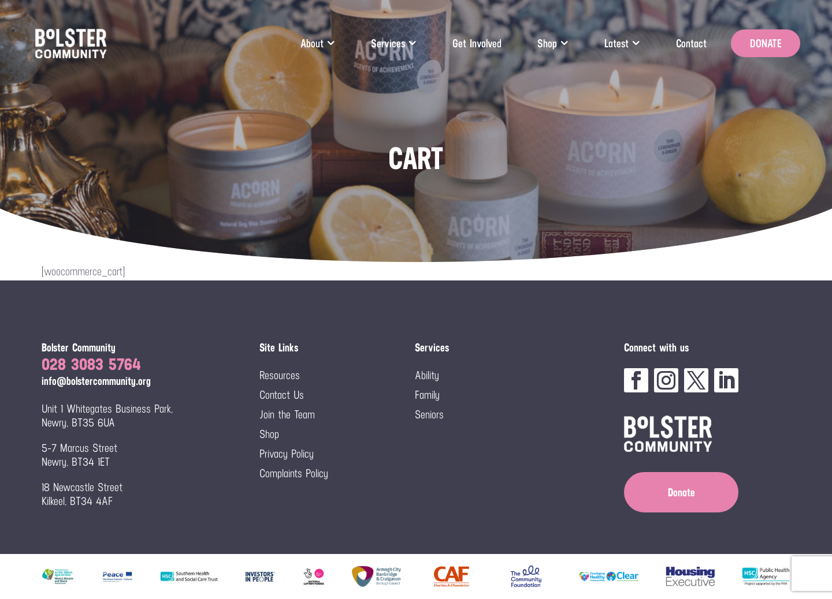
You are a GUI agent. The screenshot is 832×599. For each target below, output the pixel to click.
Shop (547, 43)
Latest (616, 43)
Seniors (429, 414)
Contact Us (281, 395)
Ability (427, 375)
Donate (681, 492)
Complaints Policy (293, 473)
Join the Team (287, 414)
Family (427, 395)
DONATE (765, 43)
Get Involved (477, 43)
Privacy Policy (286, 454)
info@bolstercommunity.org (96, 381)
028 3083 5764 (91, 364)
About (312, 43)
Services (388, 43)
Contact (691, 43)
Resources (279, 375)
